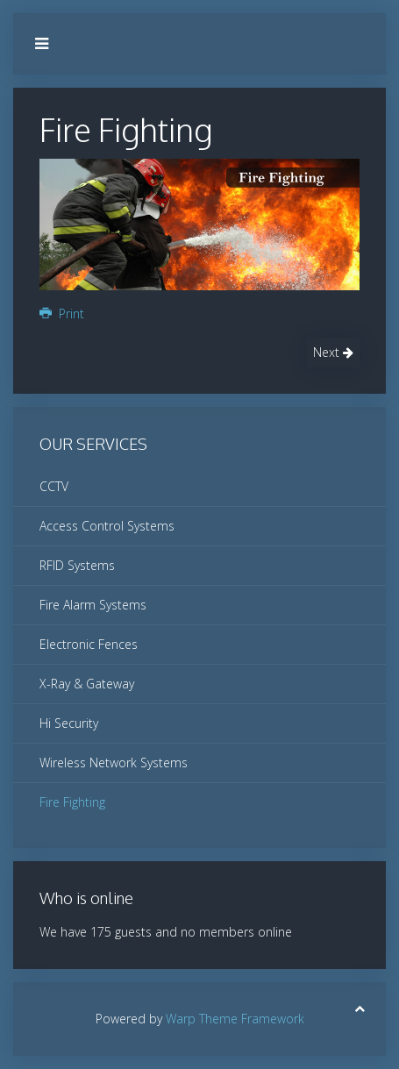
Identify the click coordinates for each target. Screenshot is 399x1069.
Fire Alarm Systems (92, 604)
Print (61, 313)
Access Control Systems (107, 525)
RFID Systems (77, 565)
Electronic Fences (88, 644)
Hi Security (68, 723)
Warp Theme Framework (235, 1018)
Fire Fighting (72, 802)
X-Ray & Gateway (86, 683)
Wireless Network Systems (113, 762)
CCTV (53, 486)
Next (333, 352)
